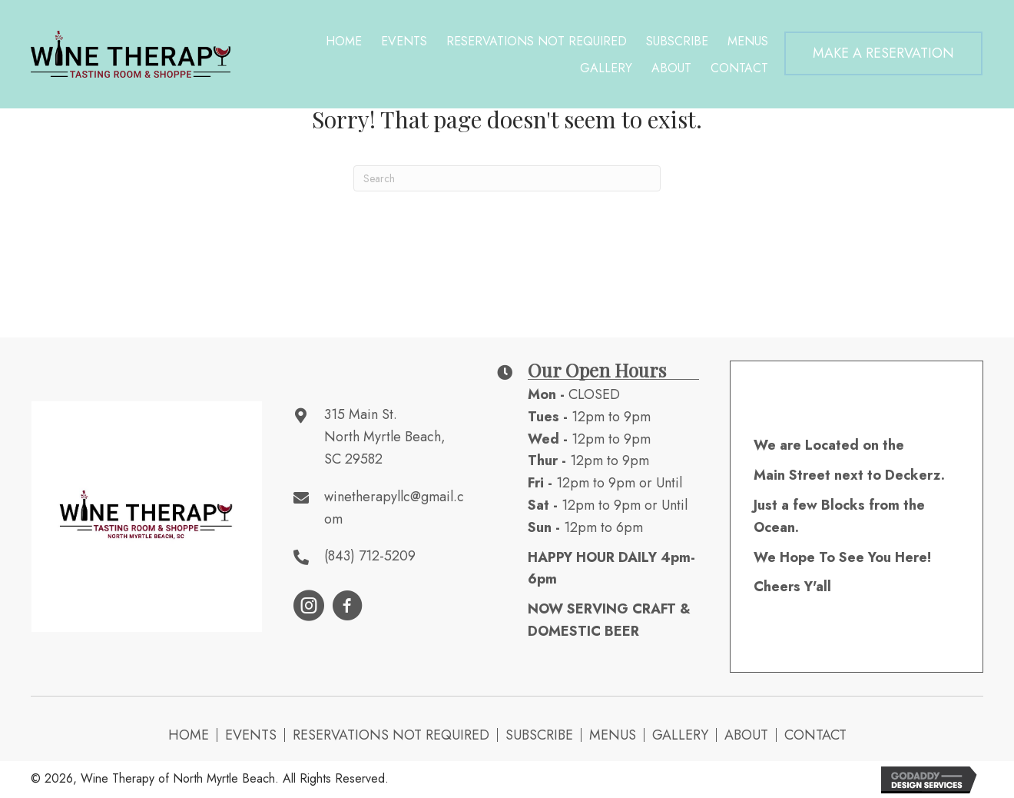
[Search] (507, 178)
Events (251, 735)
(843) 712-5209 (370, 556)
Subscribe (539, 735)
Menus (612, 735)
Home (188, 735)
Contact (815, 735)
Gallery (680, 735)
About (746, 735)
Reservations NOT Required (391, 735)
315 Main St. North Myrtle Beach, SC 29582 (385, 436)
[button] (883, 53)
